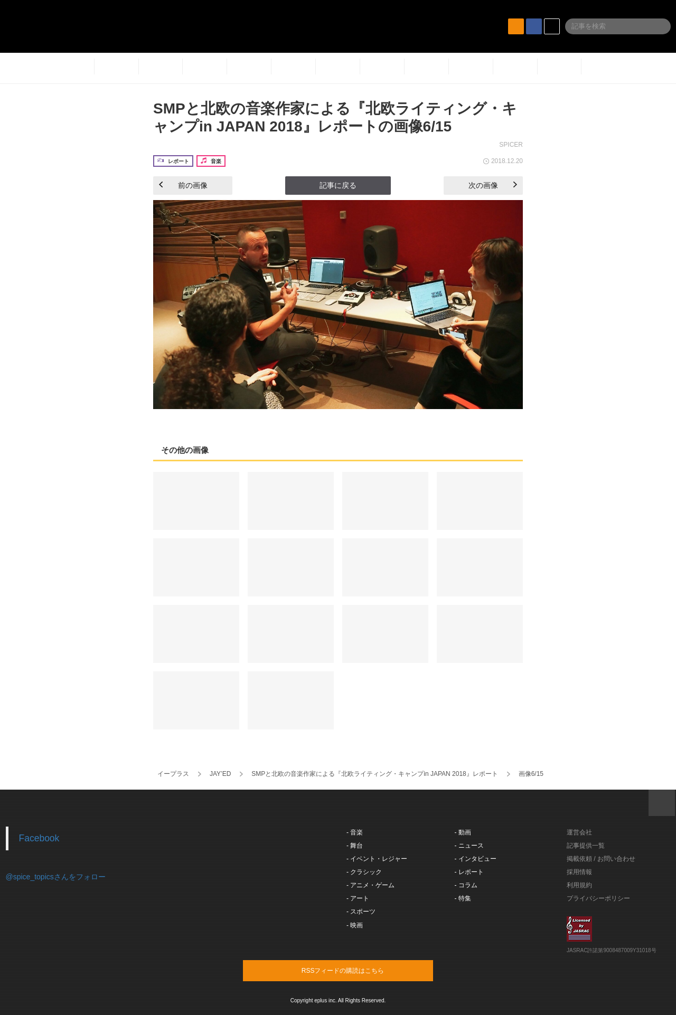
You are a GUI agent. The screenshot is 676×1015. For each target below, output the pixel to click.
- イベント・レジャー (376, 858)
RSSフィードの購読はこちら (358, 970)
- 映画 (354, 925)
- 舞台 (354, 845)
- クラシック (364, 872)
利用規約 (579, 885)
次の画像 (492, 185)
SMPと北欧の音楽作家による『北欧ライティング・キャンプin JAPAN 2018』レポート (374, 773)
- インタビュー (475, 858)
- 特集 (463, 898)
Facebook (39, 838)
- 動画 (463, 832)
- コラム (466, 885)
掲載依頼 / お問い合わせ (601, 858)
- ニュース (469, 845)
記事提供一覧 (586, 845)
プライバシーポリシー (598, 898)
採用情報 (579, 872)
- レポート (469, 872)
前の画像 (183, 185)
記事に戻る (338, 185)
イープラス (173, 773)
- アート (357, 898)
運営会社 (579, 832)
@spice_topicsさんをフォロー (56, 876)
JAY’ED (220, 773)
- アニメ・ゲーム (370, 885)
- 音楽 (354, 832)
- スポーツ (360, 911)
